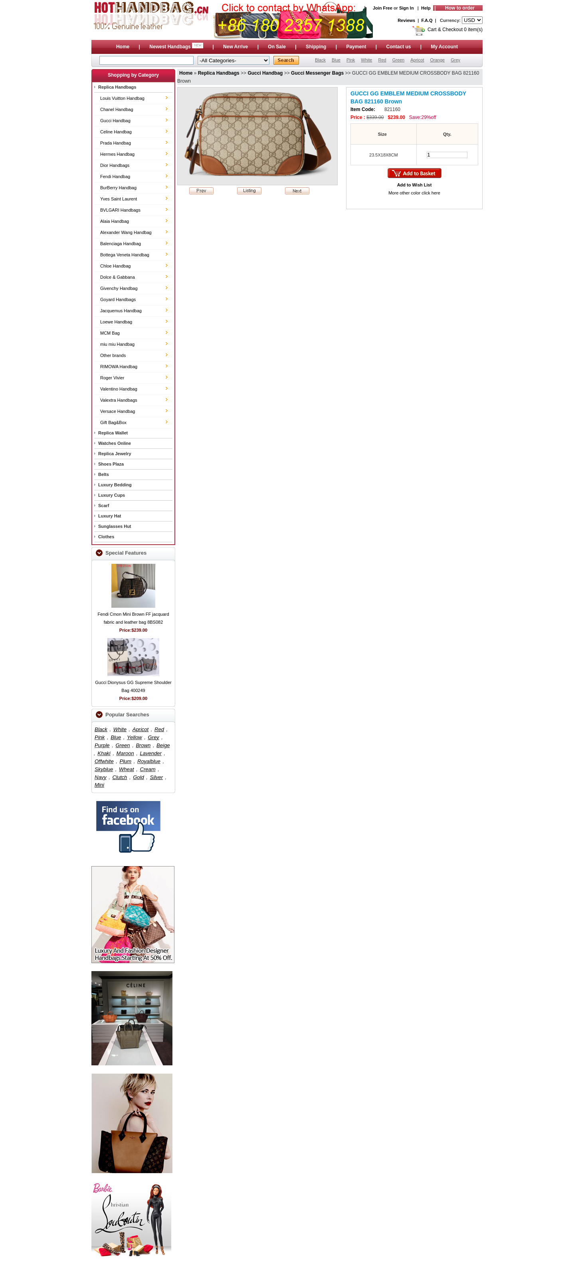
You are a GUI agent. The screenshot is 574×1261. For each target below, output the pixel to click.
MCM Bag (110, 333)
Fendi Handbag (115, 176)
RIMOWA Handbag (118, 366)
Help (426, 8)
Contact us (398, 47)
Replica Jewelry (114, 453)
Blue (336, 59)
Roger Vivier (112, 377)
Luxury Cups (111, 495)
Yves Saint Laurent (118, 198)
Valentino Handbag (118, 389)
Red (382, 59)
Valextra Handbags (118, 400)
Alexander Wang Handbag (126, 232)
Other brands (113, 355)
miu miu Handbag (117, 344)
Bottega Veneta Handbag (124, 254)
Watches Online (114, 443)
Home (122, 47)
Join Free (382, 8)
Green (398, 59)
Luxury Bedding (115, 484)
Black (320, 59)
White (366, 59)
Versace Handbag (117, 411)
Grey (455, 59)
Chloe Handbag (115, 266)
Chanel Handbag (116, 109)
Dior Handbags (114, 165)
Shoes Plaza (111, 464)
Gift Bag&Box (113, 422)
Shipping (316, 47)
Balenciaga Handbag (120, 243)
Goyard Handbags (118, 299)
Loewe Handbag (116, 321)
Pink (350, 59)
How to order (460, 8)
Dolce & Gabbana (117, 277)
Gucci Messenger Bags (317, 73)
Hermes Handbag (117, 154)
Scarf (103, 505)
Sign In (406, 8)
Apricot (417, 59)
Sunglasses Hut (114, 526)
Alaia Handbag (114, 221)
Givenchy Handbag (119, 288)
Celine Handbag (116, 131)
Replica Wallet (113, 432)
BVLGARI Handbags (120, 210)
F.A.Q (427, 20)
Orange (437, 59)
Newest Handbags (176, 47)
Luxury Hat (109, 516)
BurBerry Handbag (118, 187)
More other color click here (414, 192)
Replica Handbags (117, 87)
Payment (356, 47)
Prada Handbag (115, 143)
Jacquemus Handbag (121, 310)
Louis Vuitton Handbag (122, 98)
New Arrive (235, 47)
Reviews (406, 20)
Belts (103, 474)
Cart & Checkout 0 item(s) (455, 29)
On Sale (277, 47)
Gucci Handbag (115, 120)
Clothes (106, 536)
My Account (444, 47)
